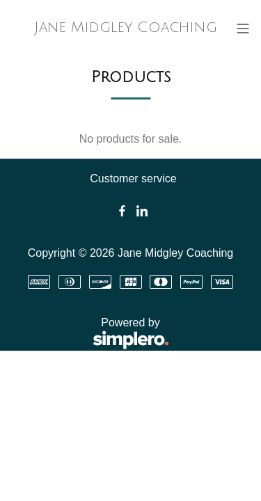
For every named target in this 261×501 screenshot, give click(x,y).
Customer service (133, 178)
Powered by (90, 334)
